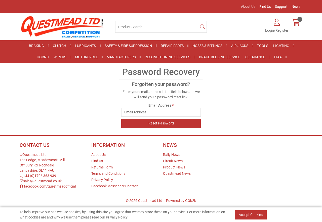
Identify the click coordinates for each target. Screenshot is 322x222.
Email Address (161, 105)
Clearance (255, 57)
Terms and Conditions (108, 173)
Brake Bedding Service (219, 57)
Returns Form (102, 167)
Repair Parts (172, 46)
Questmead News (177, 173)
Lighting (281, 46)
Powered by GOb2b (181, 201)
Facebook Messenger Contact (114, 186)
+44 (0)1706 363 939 (38, 176)
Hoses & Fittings (207, 46)
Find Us (265, 7)
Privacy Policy (102, 180)
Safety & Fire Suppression (128, 46)
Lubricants (85, 46)
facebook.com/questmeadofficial (48, 186)
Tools (262, 46)
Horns (43, 57)
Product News (174, 167)
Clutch (59, 46)
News (296, 7)
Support (281, 7)
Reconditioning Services (167, 57)
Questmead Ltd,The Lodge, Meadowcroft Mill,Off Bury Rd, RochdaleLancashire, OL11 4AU (42, 162)
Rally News (171, 155)
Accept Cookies (251, 215)
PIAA (278, 57)
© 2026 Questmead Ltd (144, 201)
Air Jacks (239, 46)
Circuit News (173, 161)
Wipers (60, 57)
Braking (36, 46)
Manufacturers (121, 57)
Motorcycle (86, 57)
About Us (248, 7)
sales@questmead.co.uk (41, 181)
